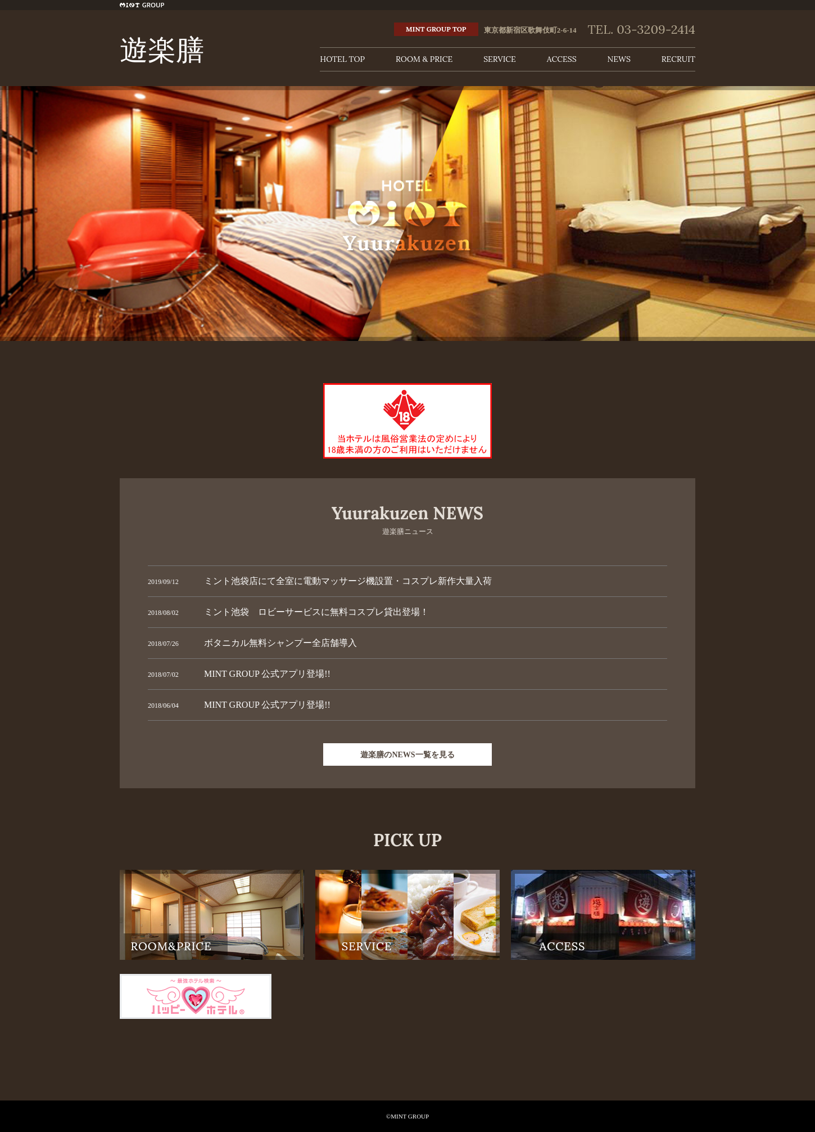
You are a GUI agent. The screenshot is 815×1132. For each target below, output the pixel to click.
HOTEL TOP (342, 59)
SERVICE (499, 59)
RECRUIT (678, 59)
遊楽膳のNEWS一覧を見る (407, 755)
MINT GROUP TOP (436, 29)
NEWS (619, 59)
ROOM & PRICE (424, 59)
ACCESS (562, 59)
